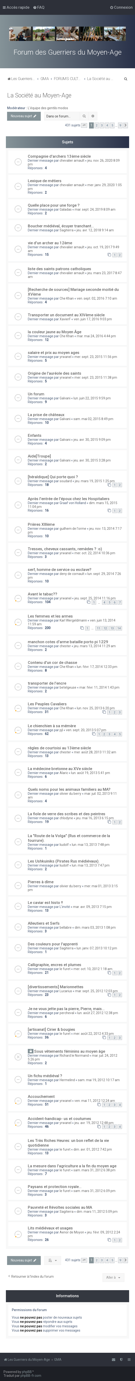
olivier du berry (70, 793)
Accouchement (41, 1096)
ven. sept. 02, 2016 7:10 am (97, 298)
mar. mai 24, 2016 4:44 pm (96, 336)
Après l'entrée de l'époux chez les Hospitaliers (69, 498)
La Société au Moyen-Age (39, 95)
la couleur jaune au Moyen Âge (54, 331)
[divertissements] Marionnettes (55, 986)
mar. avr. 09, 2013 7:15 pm (92, 907)
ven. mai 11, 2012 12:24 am (94, 1101)
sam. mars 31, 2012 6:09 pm (94, 1191)
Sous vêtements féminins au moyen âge (69, 1051)
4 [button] (107, 125)
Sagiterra (67, 230)
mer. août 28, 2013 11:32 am (95, 752)
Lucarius (66, 991)
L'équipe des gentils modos (48, 108)
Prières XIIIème (41, 524)
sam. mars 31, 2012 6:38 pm (94, 1170)
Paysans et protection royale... (55, 1186)
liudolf (64, 845)
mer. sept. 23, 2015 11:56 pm (95, 357)
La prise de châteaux (46, 414)
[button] (84, 125)
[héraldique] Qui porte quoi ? (53, 476)
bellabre (66, 927)
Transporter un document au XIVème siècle (66, 315)
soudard (66, 481)
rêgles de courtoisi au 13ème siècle (59, 748)
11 (98, 628)
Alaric (64, 773)
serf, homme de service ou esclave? (59, 569)
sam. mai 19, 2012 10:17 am (99, 1080)
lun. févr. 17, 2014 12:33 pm (97, 667)
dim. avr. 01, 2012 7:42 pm (93, 1149)
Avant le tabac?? (42, 594)
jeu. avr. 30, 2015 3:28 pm (92, 460)
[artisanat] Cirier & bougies (51, 1029)
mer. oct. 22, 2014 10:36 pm (94, 553)
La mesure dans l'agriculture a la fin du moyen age (72, 1166)
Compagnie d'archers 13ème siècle (59, 156)
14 (119, 628)
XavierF (65, 319)
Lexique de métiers (44, 180)
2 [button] (97, 125)
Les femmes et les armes (50, 616)
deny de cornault (72, 574)
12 (105, 628)
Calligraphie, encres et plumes (54, 964)
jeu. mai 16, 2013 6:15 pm (95, 818)
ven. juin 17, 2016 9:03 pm (93, 319)
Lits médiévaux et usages (50, 1228)
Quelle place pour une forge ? (54, 205)
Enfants (34, 435)
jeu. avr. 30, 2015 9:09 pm (92, 440)
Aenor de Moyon (72, 1232)
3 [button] (102, 125)
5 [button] (112, 125)
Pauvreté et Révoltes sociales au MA (60, 1207)
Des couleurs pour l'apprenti (53, 944)
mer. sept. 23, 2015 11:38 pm (95, 377)
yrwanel (65, 357)
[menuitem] (39, 7)
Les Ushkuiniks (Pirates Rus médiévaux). (63, 861)
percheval (67, 1013)
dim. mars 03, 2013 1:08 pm (95, 927)
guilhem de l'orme (73, 528)
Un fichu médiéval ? (45, 1075)
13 (112, 628)
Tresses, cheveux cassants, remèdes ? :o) (65, 548)
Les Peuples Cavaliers (47, 704)
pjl (61, 730)
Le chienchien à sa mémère (52, 725)
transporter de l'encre (47, 683)
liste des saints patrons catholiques (59, 268)
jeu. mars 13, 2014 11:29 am (95, 646)
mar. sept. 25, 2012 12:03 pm (96, 991)
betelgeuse (68, 687)
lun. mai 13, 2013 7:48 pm (91, 845)
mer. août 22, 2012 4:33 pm (94, 1034)
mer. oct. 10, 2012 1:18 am (93, 969)
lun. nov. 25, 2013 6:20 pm (96, 708)
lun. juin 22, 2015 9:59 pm (92, 398)
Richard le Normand (74, 1055)
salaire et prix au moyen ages (53, 352)
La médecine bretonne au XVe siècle (60, 768)
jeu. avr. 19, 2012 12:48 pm (94, 1123)
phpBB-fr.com (30, 1375)
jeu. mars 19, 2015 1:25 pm (95, 481)
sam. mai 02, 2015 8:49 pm (93, 419)
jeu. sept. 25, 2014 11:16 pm (95, 598)
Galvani (65, 398)
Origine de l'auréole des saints (54, 373)
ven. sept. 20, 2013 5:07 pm (86, 730)
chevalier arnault (72, 160)
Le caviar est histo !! (45, 902)
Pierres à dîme (40, 881)
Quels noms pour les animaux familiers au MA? (69, 789)
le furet (65, 969)
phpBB (27, 1372)
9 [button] (120, 125)
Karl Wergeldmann (73, 620)
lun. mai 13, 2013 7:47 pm (91, 865)
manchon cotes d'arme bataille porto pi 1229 (68, 641)
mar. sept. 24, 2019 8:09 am (95, 209)
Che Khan (67, 298)
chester (65, 646)
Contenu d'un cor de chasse (52, 662)
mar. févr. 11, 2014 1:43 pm (99, 687)
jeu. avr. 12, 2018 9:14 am (95, 230)
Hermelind (67, 1080)
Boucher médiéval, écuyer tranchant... (61, 226)
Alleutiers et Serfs (44, 923)
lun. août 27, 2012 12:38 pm (97, 1013)
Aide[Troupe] (39, 456)
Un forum (36, 394)
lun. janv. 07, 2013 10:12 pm (97, 948)
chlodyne (66, 818)
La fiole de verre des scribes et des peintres (66, 813)
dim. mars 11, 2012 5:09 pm (97, 1211)
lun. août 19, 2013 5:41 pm (90, 773)
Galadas (66, 209)
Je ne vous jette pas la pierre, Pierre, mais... (66, 1008)
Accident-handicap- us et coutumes (59, 1118)
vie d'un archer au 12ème (50, 243)
